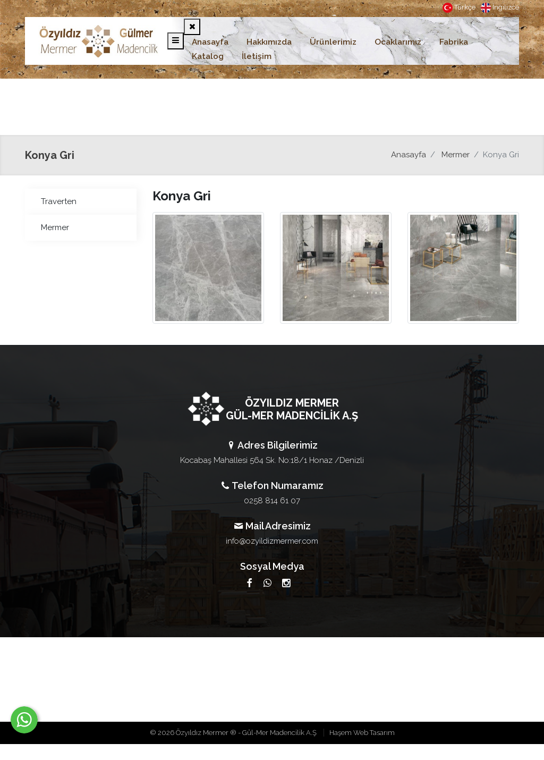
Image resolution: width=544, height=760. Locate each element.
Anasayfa (210, 42)
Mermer (455, 154)
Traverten (58, 201)
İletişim (256, 56)
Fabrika (453, 42)
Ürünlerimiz (333, 42)
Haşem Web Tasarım (362, 733)
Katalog (208, 56)
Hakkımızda (269, 42)
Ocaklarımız (398, 42)
